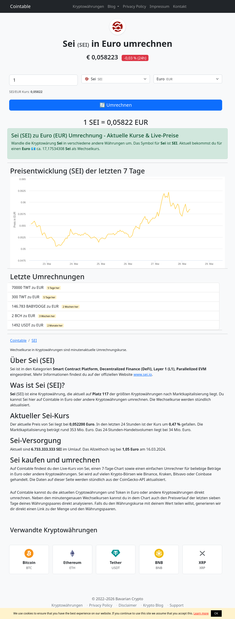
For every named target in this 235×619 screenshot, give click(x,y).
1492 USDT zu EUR (38, 325)
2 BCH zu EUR (34, 315)
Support (176, 605)
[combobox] (115, 79)
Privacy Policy (134, 6)
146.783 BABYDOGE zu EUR (46, 306)
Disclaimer (128, 605)
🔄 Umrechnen (116, 105)
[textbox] (113, 79)
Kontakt (180, 6)
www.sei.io (143, 374)
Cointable (20, 6)
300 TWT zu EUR (34, 296)
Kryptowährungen (88, 6)
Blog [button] (112, 6)
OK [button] (216, 613)
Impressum (159, 6)
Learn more (201, 613)
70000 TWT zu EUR (36, 287)
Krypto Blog (153, 605)
